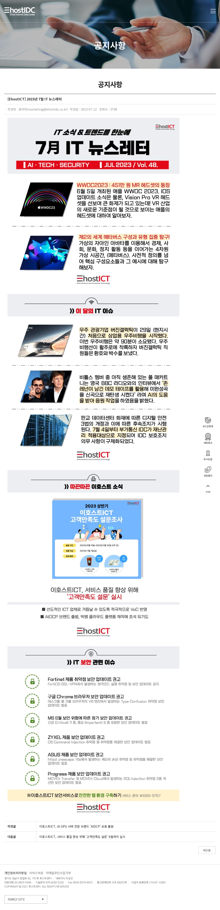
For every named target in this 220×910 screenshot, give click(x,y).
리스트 (207, 850)
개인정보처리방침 (15, 873)
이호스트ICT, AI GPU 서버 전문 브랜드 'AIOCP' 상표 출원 (76, 826)
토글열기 (213, 11)
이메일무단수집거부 (58, 873)
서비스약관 (36, 873)
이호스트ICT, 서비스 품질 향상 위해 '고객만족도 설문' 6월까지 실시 (82, 836)
